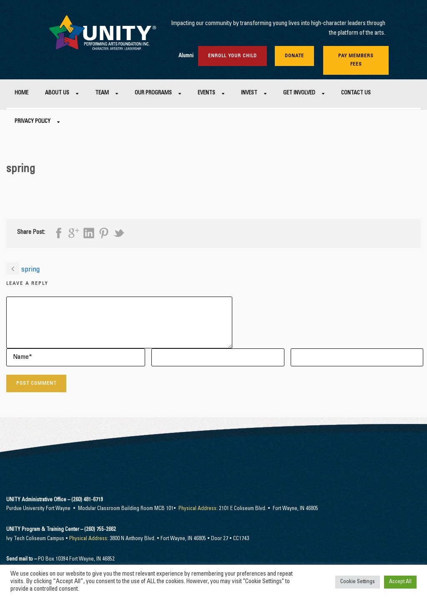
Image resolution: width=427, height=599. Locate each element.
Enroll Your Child (232, 55)
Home (21, 93)
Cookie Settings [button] (357, 582)
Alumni (185, 56)
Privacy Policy (32, 121)
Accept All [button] (400, 582)
